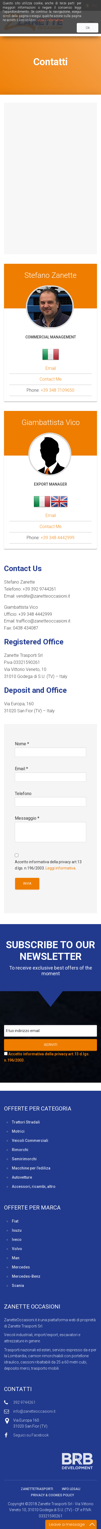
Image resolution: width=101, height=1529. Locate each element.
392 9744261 (24, 1402)
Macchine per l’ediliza (31, 1168)
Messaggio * (50, 832)
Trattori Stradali (26, 1122)
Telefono (50, 801)
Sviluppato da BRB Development (48, 1461)
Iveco (17, 1239)
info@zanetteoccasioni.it (34, 1411)
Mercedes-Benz (26, 1276)
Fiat (15, 1221)
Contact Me (51, 379)
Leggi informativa (60, 868)
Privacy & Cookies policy (52, 1495)
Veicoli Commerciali (30, 1140)
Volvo (17, 1249)
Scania (18, 1285)
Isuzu (17, 1230)
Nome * (50, 751)
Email (51, 368)
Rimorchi (20, 1150)
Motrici (18, 1131)
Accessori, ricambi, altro (33, 1186)
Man (15, 1258)
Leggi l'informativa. (50, 20)
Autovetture (22, 1177)
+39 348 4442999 (57, 537)
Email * (50, 776)
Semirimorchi (24, 1159)
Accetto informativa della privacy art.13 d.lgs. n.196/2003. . (50, 861)
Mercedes (21, 1267)
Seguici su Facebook (31, 1435)
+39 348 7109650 (57, 390)
